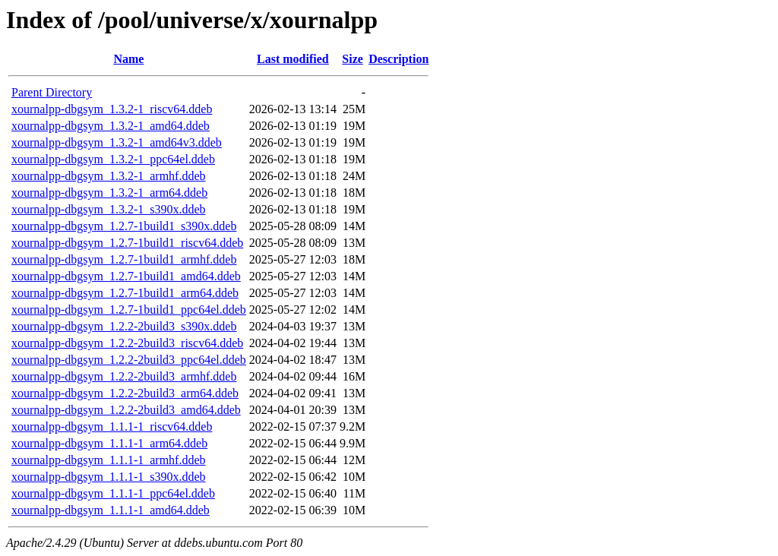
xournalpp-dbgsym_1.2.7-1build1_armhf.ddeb (123, 259)
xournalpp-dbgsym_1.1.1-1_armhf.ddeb (108, 459)
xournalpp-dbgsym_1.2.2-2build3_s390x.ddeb (123, 326)
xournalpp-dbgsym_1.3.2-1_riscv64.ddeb (111, 109)
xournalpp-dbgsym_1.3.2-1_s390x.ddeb (108, 209)
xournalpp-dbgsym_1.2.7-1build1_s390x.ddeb (123, 226)
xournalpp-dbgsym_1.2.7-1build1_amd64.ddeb (126, 276)
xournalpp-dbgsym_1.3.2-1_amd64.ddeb (110, 125)
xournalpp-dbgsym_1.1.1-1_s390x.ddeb (108, 476)
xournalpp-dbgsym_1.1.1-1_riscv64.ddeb (111, 426)
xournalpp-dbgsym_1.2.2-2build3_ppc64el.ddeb (128, 359)
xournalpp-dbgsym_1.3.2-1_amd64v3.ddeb (116, 142)
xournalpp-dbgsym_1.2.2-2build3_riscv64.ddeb (127, 342)
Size (352, 58)
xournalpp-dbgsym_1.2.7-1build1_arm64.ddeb (125, 292)
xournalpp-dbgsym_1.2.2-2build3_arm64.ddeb (125, 393)
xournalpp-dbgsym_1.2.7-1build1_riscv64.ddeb (127, 242)
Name (128, 58)
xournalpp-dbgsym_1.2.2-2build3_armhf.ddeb (123, 376)
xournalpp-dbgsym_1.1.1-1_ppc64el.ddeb (113, 493)
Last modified (293, 58)
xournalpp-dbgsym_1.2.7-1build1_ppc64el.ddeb (128, 309)
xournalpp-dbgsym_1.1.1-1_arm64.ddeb (109, 443)
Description (398, 58)
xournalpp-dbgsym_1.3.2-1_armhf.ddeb (108, 175)
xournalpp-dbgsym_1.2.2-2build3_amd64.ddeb (126, 409)
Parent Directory (51, 92)
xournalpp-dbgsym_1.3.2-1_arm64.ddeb (109, 192)
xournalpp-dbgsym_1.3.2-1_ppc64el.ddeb (113, 159)
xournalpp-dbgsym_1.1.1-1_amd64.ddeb (110, 510)
